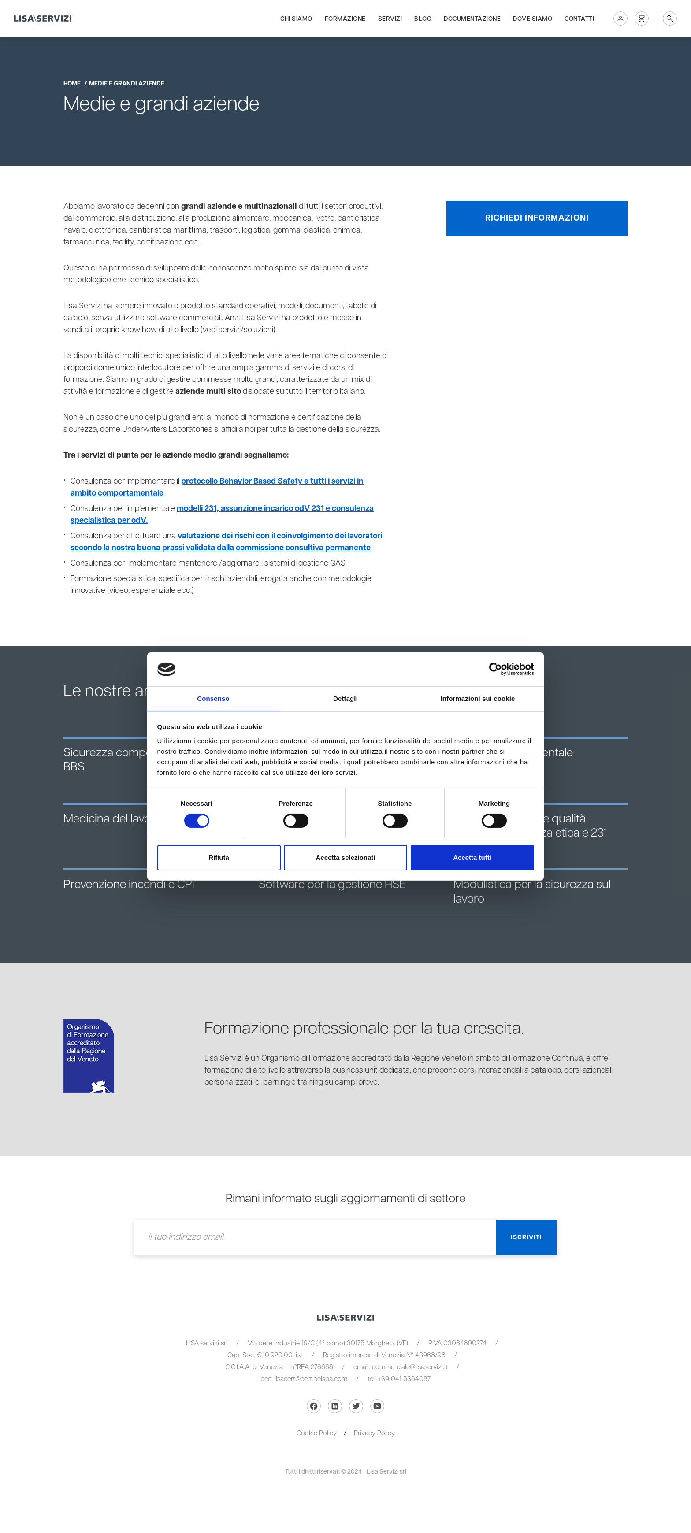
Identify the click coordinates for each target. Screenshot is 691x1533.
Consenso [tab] (213, 698)
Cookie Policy (317, 1433)
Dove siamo (532, 18)
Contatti (579, 18)
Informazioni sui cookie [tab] (478, 698)
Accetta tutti (472, 857)
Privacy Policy (374, 1433)
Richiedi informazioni (537, 218)
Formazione (345, 18)
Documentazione (472, 18)
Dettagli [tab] (345, 698)
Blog (422, 18)
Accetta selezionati (345, 857)
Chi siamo (296, 18)
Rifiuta (218, 857)
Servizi (390, 18)
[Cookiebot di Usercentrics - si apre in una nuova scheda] (495, 669)
